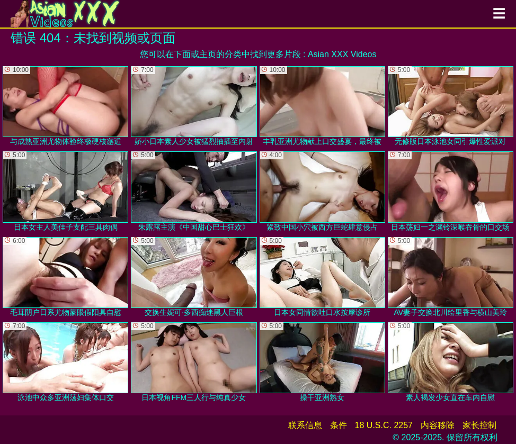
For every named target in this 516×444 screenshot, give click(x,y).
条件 (338, 425)
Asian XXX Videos (342, 54)
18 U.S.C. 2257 (384, 425)
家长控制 (479, 425)
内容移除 (438, 425)
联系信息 (305, 425)
